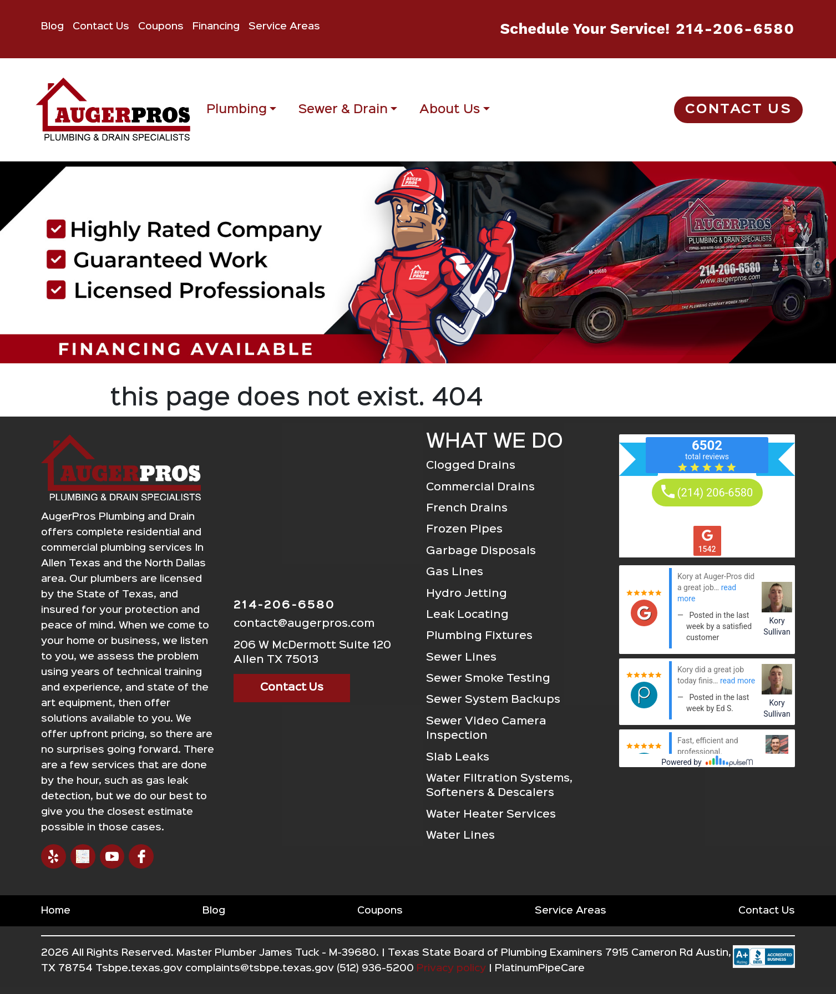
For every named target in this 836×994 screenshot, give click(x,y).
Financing (216, 26)
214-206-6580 (735, 29)
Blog (52, 26)
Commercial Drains (480, 487)
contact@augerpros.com (304, 623)
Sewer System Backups (493, 699)
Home (55, 910)
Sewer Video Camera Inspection (486, 729)
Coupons (161, 26)
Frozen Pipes (464, 529)
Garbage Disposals (481, 551)
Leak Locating (467, 615)
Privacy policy (451, 968)
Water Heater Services (491, 814)
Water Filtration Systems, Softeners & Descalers (499, 786)
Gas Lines (454, 572)
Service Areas (284, 26)
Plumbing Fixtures (479, 636)
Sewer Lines (461, 657)
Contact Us (101, 26)
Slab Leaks (457, 757)
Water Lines (460, 835)
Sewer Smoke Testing (488, 678)
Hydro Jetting (466, 594)
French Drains (467, 508)
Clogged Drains (470, 465)
